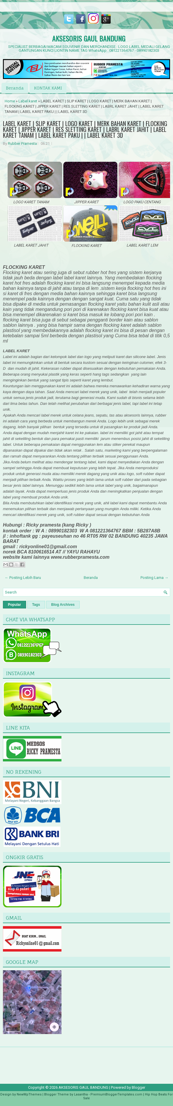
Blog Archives (63, 605)
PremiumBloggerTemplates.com (116, 1094)
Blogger (138, 1087)
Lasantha (81, 1094)
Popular (14, 605)
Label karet (27, 101)
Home (10, 101)
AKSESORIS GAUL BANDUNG (88, 38)
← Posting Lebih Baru (23, 577)
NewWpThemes (29, 1094)
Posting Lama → (154, 577)
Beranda (15, 87)
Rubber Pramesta (22, 143)
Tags (36, 605)
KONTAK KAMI (48, 87)
